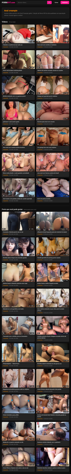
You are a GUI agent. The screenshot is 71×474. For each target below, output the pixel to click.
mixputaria (5, 47)
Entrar (56, 2)
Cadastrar (65, 2)
